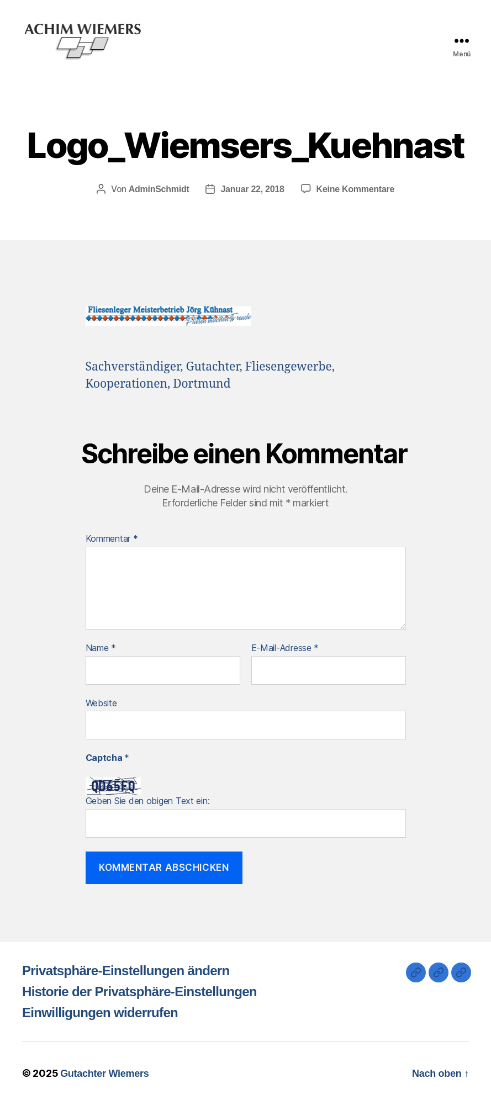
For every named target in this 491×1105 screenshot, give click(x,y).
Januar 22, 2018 (252, 189)
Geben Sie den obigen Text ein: (148, 800)
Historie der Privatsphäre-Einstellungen (139, 991)
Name (101, 648)
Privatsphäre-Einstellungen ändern (126, 970)
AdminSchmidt (159, 189)
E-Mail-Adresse (285, 648)
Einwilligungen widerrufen (100, 1012)
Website (101, 703)
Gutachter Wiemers (104, 1073)
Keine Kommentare (355, 189)
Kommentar (112, 539)
